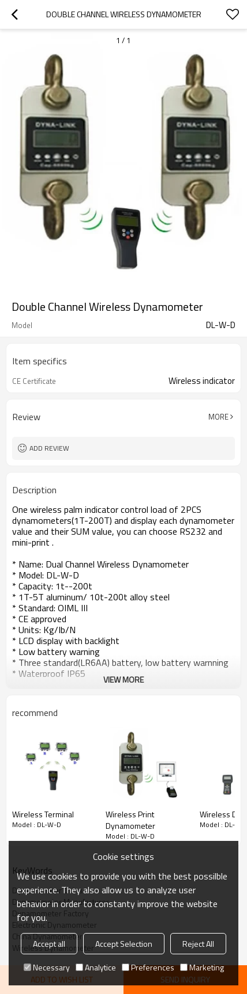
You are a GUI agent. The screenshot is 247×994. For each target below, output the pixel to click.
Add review (49, 448)
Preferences (148, 967)
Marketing (202, 967)
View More (123, 679)
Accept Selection (123, 944)
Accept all (49, 944)
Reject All (198, 944)
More (218, 416)
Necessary (47, 967)
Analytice (96, 967)
